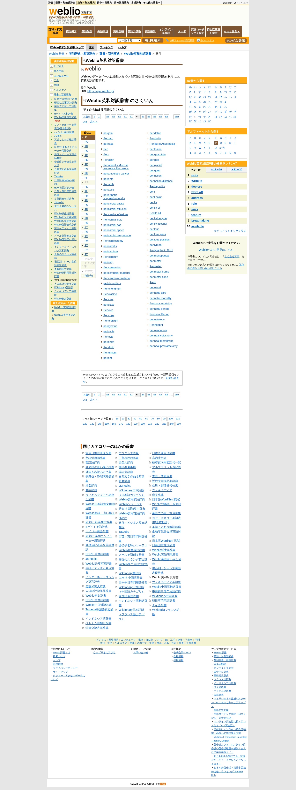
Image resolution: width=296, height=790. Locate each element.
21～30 (236, 169)
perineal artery (158, 330)
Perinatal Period (159, 314)
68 (166, 116)
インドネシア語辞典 (225, 683)
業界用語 (59, 70)
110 (178, 418)
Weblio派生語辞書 (164, 550)
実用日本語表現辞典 (98, 453)
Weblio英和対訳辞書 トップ (67, 47)
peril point (156, 197)
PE (86, 159)
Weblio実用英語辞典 (132, 513)
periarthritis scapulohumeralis (114, 196)
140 (99, 423)
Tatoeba (124, 531)
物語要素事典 (127, 467)
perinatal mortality (160, 298)
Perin (153, 282)
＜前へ (86, 116)
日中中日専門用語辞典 (133, 582)
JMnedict (91, 558)
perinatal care (158, 292)
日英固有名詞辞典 (163, 545)
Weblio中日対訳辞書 (99, 604)
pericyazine (110, 326)
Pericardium (110, 256)
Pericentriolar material (116, 278)
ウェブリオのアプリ (104, 652)
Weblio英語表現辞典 (165, 554)
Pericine (108, 299)
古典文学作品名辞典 (132, 476)
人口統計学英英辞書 (98, 590)
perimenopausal (159, 255)
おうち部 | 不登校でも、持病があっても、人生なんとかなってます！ (228, 760)
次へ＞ (94, 121)
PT (86, 227)
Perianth (108, 184)
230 (164, 423)
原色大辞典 (126, 462)
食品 (159, 643)
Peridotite (155, 138)
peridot (107, 357)
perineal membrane (161, 340)
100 (171, 418)
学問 (56, 85)
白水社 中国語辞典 (130, 577)
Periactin (108, 159)
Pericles (108, 310)
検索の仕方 (59, 656)
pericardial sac (112, 224)
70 (152, 418)
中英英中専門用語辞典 (166, 591)
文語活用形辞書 (96, 458)
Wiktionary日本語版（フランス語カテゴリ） (132, 614)
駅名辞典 (124, 481)
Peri (105, 149)
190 (135, 423)
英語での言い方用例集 (166, 513)
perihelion (156, 175)
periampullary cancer (116, 173)
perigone (155, 170)
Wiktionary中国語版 (164, 596)
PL (86, 191)
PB (86, 146)
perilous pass (158, 234)
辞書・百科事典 (109, 53)
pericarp (108, 262)
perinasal (155, 287)
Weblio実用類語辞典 (132, 499)
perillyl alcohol (158, 223)
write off (197, 192)
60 (119, 116)
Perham (108, 138)
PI (85, 177)
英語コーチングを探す (197, 31)
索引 (91, 47)
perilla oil (155, 207)
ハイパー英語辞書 (97, 531)
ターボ (182, 31)
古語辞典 (136, 2)
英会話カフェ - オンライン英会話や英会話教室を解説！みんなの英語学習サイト (228, 748)
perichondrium (112, 283)
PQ (86, 214)
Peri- (106, 154)
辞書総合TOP (230, 2)
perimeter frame (159, 271)
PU (86, 231)
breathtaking (200, 220)
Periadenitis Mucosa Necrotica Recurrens (116, 167)
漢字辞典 (158, 495)
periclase (108, 304)
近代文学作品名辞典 (165, 481)
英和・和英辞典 (86, 2)
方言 (173, 643)
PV (86, 236)
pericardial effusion (115, 208)
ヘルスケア (60, 89)
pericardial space (113, 230)
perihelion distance (161, 180)
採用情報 (178, 660)
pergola (108, 133)
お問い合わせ (140, 652)
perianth (108, 178)
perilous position (160, 239)
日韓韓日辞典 (121, 2)
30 (129, 418)
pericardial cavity (113, 203)
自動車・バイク (154, 640)
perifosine (156, 149)
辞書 (50, 2)
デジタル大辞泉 (129, 453)
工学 (56, 80)
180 (128, 423)
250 (177, 116)
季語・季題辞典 (162, 476)
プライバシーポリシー (65, 667)
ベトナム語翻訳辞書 (98, 623)
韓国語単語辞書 (129, 596)
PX (86, 245)
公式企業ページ (182, 652)
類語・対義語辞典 (65, 2)
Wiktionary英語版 (130, 573)
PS (86, 222)
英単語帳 (118, 31)
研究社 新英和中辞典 (99, 522)
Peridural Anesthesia (162, 143)
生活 (109, 643)
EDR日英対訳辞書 (97, 554)
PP (86, 209)
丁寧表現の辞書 (129, 458)
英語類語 (87, 31)
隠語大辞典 (126, 472)
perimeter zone (159, 276)
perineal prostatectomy (164, 346)
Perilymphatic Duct (161, 250)
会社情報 (178, 656)
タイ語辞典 (220, 687)
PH (86, 173)
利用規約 (58, 664)
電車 (140, 640)
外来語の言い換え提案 (100, 467)
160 (114, 423)
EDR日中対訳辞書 (97, 600)
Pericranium (110, 320)
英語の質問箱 (221, 710)
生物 (151, 643)
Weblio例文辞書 (96, 595)
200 (143, 423)
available (197, 226)
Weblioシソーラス (130, 504)
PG (86, 168)
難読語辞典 (93, 462)
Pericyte (108, 336)
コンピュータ (61, 75)
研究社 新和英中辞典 (132, 508)
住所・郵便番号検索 (165, 485)
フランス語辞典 (222, 679)
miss (194, 209)
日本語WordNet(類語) (166, 499)
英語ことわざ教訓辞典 (166, 527)
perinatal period (159, 308)
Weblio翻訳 (220, 664)
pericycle (108, 331)
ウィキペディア (162, 490)
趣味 (132, 643)
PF (86, 164)
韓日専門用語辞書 (163, 600)
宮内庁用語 (159, 458)
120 (85, 423)
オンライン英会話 (166, 31)
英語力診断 (134, 31)
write (194, 175)
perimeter (155, 260)
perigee (154, 159)
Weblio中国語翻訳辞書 (166, 586)
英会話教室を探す (213, 31)
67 (160, 116)
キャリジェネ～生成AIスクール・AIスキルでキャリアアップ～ (228, 702)
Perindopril (156, 324)
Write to (196, 180)
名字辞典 (91, 490)
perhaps (108, 143)
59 (113, 116)
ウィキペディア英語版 (166, 582)
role (194, 203)
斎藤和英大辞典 (96, 586)
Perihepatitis (157, 186)
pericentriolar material (116, 272)
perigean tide (158, 154)
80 (158, 418)
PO (86, 204)
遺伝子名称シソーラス (133, 545)
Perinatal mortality (161, 303)
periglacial (156, 165)
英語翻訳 (150, 31)
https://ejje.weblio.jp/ (100, 91)
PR (86, 218)
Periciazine (110, 294)
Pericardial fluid (112, 219)
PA (86, 141)
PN (86, 200)
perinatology (157, 319)
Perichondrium (112, 288)
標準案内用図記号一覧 (166, 462)
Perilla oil (155, 213)
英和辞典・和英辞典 (82, 53)
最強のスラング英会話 (133, 559)
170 (121, 423)
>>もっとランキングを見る (230, 230)
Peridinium (110, 352)
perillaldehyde (158, 218)
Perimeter (156, 266)
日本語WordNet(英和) (166, 540)
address (197, 198)
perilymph (156, 244)
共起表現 (102, 31)
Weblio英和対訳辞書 (137, 53)
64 (143, 116)
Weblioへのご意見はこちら (216, 249)
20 (123, 418)
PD (86, 155)
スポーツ (142, 643)
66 (154, 116)
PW (86, 240)
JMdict (123, 518)
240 (171, 423)
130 (92, 423)
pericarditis (110, 246)
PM (86, 195)
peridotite (155, 133)
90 (164, 418)
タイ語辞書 (159, 605)
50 (140, 418)
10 (117, 418)
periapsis (108, 189)
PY (86, 249)
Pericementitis (112, 267)
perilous (154, 229)
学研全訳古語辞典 (97, 627)
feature (196, 215)
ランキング (106, 47)
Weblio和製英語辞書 (132, 550)
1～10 (195, 169)
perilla (153, 202)
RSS (163, 784)
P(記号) (88, 275)
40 (134, 418)
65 (149, 116)
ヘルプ (244, 2)
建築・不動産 (185, 640)
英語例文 (71, 31)
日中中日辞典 (104, 2)
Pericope (108, 315)
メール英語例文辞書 (132, 554)
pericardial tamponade (117, 235)
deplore (196, 186)
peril (152, 191)
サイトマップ (60, 671)
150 (107, 423)
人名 (166, 643)
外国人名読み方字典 (98, 472)
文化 (102, 643)
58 (107, 116)
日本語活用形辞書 (163, 453)
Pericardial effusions (115, 214)
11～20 (216, 169)
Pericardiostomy (113, 240)
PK (86, 186)
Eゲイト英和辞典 (97, 526)
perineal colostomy (161, 335)
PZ (86, 254)
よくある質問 (231, 256)
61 (125, 116)
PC (86, 150)
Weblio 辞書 (57, 53)
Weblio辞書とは (61, 652)
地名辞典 (91, 485)
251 (85, 121)
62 (131, 116)
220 (157, 423)
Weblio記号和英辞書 (99, 563)
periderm (108, 341)
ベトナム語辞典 (222, 691)
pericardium (110, 251)
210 (150, 423)
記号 (222, 147)
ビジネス (59, 66)
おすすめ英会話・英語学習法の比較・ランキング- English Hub (228, 771)
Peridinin (108, 347)
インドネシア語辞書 (98, 618)
